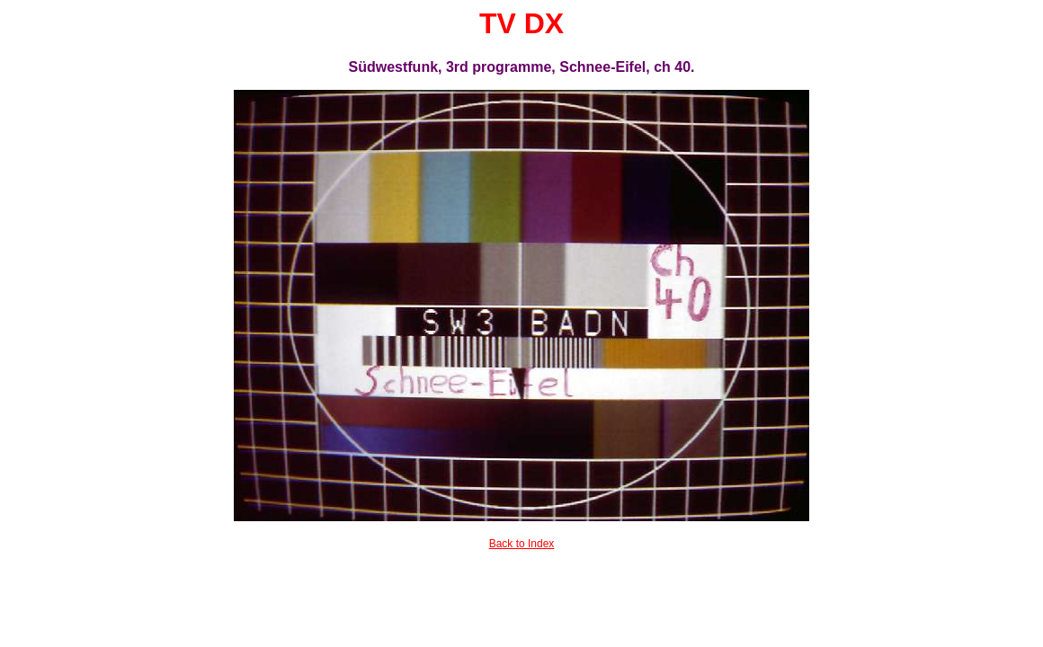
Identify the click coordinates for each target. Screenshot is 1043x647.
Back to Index (522, 543)
